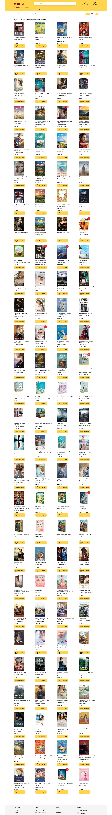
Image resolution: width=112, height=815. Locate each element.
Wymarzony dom (83, 177)
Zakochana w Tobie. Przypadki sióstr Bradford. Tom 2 (65, 618)
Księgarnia (81, 813)
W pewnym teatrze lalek (85, 37)
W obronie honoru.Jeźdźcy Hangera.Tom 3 (64, 66)
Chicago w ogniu (61, 562)
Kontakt (89, 9)
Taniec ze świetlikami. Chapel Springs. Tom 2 (22, 728)
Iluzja (80, 204)
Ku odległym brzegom (20, 672)
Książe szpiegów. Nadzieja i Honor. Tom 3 (21, 233)
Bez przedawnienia (40, 260)
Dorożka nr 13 (17, 646)
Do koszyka (19, 46)
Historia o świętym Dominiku (86, 728)
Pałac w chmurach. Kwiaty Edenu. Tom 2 (42, 700)
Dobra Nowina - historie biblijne (65, 783)
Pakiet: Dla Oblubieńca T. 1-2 (86, 396)
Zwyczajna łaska (18, 756)
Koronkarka (82, 506)
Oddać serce (38, 534)
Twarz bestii (60, 287)
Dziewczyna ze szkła (41, 341)
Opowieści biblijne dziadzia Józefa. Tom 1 (64, 205)
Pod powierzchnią (18, 451)
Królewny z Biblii (83, 783)
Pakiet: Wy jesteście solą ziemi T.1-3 (87, 369)
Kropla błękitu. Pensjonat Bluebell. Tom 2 (63, 369)
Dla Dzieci (59, 9)
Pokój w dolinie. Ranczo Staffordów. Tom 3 (20, 618)
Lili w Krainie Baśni (40, 506)
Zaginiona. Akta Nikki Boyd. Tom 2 (86, 673)
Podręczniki (70, 9)
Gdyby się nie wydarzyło (63, 177)
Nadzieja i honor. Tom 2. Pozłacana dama (63, 233)
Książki (39, 9)
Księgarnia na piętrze (19, 37)
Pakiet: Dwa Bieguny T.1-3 (86, 93)
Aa (83, 14)
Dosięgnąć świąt (83, 479)
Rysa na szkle (39, 287)
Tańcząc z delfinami (40, 562)
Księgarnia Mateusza (22, 7)
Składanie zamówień (61, 810)
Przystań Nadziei (83, 646)
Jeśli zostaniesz (83, 260)
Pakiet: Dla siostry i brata (42, 396)
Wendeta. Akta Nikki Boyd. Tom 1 (22, 700)
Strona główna (18, 14)
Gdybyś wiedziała (40, 149)
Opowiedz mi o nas (40, 65)
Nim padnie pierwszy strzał (86, 313)
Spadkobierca (82, 618)
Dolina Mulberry (39, 204)
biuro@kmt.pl (82, 810)
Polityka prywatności (40, 812)
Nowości (80, 9)
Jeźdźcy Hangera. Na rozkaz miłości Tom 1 (21, 149)
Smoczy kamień (18, 260)
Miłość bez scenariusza (20, 121)
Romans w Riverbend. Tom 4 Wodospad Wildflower (86, 121)
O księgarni (17, 810)
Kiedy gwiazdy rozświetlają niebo (64, 38)
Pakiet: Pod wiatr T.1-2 (20, 93)
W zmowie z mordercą (85, 423)
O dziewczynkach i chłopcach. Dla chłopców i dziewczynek (87, 756)
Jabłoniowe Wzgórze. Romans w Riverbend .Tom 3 (43, 177)
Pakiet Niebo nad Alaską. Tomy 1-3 (43, 423)
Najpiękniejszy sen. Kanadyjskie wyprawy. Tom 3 (43, 369)
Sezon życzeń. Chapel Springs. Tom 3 (43, 728)
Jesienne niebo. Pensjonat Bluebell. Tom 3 (64, 314)
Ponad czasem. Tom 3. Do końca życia (21, 66)
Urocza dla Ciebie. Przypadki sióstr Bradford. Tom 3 (86, 451)
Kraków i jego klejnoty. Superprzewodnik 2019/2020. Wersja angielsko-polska (43, 451)
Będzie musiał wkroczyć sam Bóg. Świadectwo (21, 177)
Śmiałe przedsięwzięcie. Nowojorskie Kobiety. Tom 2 (21, 479)
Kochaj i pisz (60, 149)
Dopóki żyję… (39, 646)
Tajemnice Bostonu (84, 562)
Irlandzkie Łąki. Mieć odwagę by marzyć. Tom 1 (21, 784)
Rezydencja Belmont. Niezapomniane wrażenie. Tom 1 (65, 673)
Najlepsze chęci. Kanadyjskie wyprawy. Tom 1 (21, 535)
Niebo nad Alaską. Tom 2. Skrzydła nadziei (86, 535)
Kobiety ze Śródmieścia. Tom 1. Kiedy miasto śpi (87, 66)
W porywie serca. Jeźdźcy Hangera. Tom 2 (42, 121)
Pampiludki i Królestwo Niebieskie (63, 756)
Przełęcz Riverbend (40, 232)
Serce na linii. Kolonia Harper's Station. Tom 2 (22, 341)
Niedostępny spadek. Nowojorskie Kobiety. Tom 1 (21, 591)
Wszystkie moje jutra (84, 590)
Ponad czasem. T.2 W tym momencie (42, 94)
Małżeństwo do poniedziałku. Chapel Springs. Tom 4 (65, 728)
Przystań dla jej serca (41, 313)
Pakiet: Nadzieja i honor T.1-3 (65, 93)
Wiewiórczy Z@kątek (63, 506)
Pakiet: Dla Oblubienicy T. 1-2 (65, 396)
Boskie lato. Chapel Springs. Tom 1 (42, 784)
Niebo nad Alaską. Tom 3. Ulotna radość (64, 535)
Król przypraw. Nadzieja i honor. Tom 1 (22, 314)
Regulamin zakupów (40, 810)
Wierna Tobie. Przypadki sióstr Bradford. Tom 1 (87, 700)
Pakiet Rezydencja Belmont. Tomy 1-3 (21, 423)
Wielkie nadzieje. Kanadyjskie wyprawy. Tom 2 (43, 479)
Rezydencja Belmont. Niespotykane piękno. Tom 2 (65, 591)
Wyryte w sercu (61, 479)
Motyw (94, 14)
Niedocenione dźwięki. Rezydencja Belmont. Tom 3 (21, 507)
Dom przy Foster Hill (40, 672)
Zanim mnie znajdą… (62, 646)
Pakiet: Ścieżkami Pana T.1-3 (21, 396)
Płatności (58, 812)
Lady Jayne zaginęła (19, 287)
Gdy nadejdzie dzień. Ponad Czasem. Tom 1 (64, 121)
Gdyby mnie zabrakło (63, 260)
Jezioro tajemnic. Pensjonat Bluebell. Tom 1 (64, 451)
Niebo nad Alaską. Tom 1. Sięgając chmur (20, 563)
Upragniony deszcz (62, 700)
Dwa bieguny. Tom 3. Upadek (21, 204)
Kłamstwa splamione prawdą (86, 287)
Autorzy (16, 812)
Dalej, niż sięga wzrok (85, 149)
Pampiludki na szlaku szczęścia (43, 756)
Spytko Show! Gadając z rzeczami (63, 341)
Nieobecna (60, 423)
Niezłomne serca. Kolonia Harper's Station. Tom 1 (86, 341)
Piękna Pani (38, 590)
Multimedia (49, 9)
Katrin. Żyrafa (39, 37)
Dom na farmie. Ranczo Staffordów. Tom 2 (41, 618)
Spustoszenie (82, 232)
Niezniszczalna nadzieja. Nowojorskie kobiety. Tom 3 (21, 369)
